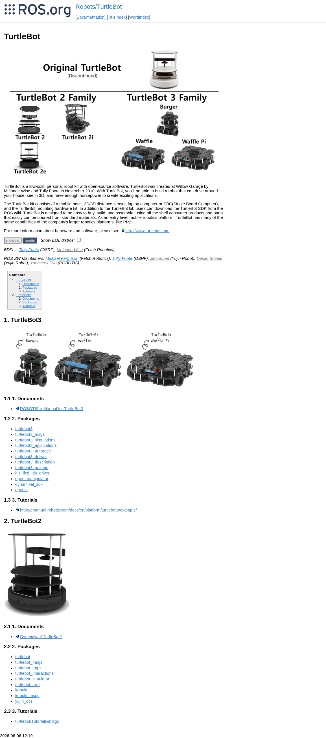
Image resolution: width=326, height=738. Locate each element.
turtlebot (22, 656)
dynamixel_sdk (29, 484)
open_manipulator (31, 478)
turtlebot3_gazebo (31, 467)
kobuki (21, 690)
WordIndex (139, 17)
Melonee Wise (70, 249)
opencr (21, 489)
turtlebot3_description (35, 462)
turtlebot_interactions (34, 673)
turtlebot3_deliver (31, 456)
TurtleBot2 (23, 295)
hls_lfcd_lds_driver (32, 473)
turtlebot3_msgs (30, 434)
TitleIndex (117, 17)
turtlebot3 (23, 428)
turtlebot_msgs (28, 662)
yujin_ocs (23, 701)
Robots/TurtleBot (98, 6)
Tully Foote (29, 249)
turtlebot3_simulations (35, 440)
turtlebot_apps (28, 668)
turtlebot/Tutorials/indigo (37, 721)
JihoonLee (159, 258)
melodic (12, 240)
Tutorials (28, 291)
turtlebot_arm (27, 684)
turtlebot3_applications (36, 445)
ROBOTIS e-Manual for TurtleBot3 (51, 408)
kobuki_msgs (27, 695)
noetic (30, 240)
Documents (30, 284)
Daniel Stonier (210, 258)
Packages (29, 287)
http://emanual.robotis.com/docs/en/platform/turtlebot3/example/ (78, 510)
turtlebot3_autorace (33, 451)
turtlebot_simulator (32, 679)
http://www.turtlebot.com (147, 230)
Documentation (90, 17)
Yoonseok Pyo (43, 263)
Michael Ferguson (61, 258)
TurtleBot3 (23, 280)
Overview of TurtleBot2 (41, 636)
